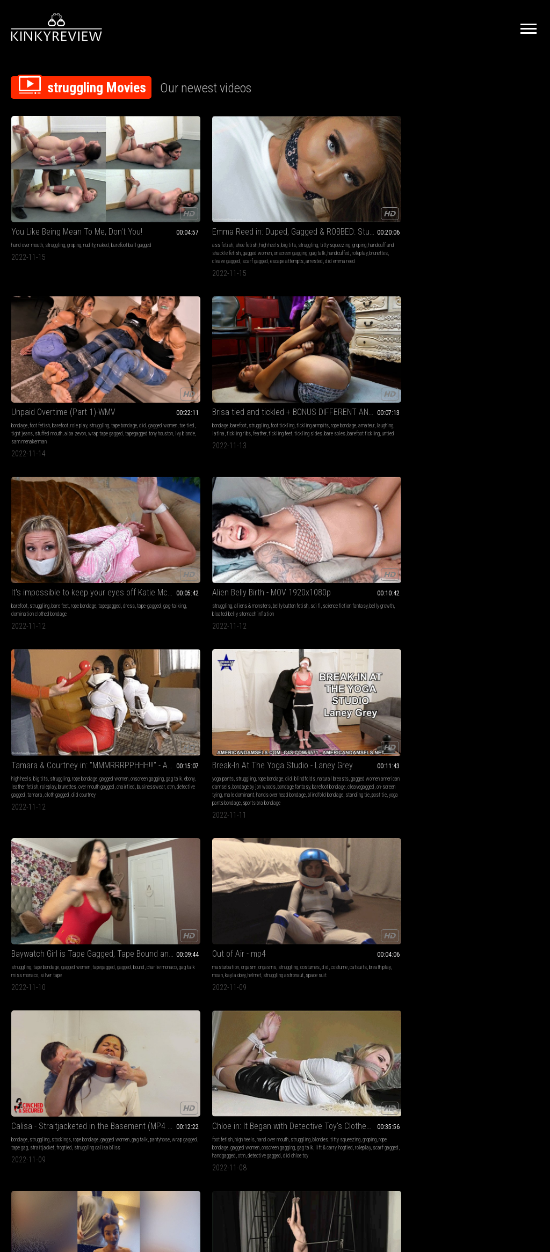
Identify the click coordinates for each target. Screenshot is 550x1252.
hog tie (467, 834)
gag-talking (519, 201)
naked (17, 201)
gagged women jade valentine (386, 513)
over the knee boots (366, 850)
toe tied (234, 209)
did (280, 201)
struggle (80, 682)
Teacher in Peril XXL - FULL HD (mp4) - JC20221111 (167, 948)
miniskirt (196, 970)
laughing (343, 209)
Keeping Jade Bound (370, 500)
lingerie (450, 513)
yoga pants (238, 345)
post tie (261, 393)
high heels (176, 193)
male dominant (303, 377)
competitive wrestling (464, 682)
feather (401, 209)
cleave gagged (154, 225)
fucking (126, 962)
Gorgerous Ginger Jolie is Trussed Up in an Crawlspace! (275, 804)
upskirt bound (24, 842)
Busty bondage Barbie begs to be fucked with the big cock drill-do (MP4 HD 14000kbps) (275, 652)
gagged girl (270, 682)
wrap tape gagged (244, 217)
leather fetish (145, 361)
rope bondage (381, 201)
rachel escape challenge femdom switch (167, 652)
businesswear (183, 369)
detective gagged (136, 377)
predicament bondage (50, 673)
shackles (280, 970)
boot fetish (380, 826)
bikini (418, 818)
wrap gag (281, 530)
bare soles (384, 217)
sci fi (30, 353)
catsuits (500, 353)
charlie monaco (404, 353)
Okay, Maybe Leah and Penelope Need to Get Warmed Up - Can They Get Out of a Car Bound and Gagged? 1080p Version (491, 500)
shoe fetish (153, 193)
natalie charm (401, 850)
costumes (452, 353)
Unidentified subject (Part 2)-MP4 (383, 652)
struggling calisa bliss (34, 538)
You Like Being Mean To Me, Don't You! (59, 179)
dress (473, 201)
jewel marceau (517, 690)
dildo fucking (274, 673)
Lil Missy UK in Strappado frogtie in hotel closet (59, 652)
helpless (301, 530)
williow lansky (300, 698)
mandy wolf (78, 994)
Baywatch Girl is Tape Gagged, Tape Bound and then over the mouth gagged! (383, 331)
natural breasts (265, 353)
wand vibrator (274, 690)
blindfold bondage (296, 385)
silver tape (383, 361)
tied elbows (295, 682)
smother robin (486, 690)
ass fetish (129, 193)
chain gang (295, 986)
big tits (196, 193)
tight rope (297, 538)
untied (358, 225)
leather (126, 970)
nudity (89, 193)
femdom (167, 665)
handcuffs (493, 818)
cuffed (141, 970)
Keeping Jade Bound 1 (373, 948)
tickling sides (358, 217)
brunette (235, 513)
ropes (167, 978)
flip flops (494, 530)
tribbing (495, 682)
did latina (275, 538)
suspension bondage (44, 994)
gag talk (144, 217)
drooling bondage (37, 698)
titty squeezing (156, 201)
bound (381, 353)
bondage (235, 193)
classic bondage (34, 970)
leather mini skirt (368, 690)
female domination (138, 665)
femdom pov (197, 673)
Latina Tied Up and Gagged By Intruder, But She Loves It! (275, 500)
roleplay (186, 217)
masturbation (456, 345)
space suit (453, 369)
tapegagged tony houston (288, 217)
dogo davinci (476, 842)
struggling (55, 193)
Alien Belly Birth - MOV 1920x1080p (59, 331)
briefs (482, 834)
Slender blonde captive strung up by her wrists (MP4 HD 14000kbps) (59, 948)
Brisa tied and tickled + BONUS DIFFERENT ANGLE (383, 179)
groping (74, 193)
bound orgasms (242, 682)
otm (202, 369)
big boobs (286, 522)
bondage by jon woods (288, 361)
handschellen (240, 986)
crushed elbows (242, 690)
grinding (513, 682)
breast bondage (366, 842)
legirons (297, 978)
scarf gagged (183, 225)
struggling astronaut (514, 361)
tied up (252, 673)
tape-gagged (493, 201)
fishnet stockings (70, 978)
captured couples (508, 842)
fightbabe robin (457, 690)
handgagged (147, 546)
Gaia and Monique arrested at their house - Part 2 (275, 948)
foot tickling (405, 193)
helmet (484, 361)
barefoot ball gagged (45, 201)
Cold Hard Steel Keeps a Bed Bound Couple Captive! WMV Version (491, 804)
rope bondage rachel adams (182, 682)
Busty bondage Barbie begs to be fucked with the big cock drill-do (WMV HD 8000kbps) (59, 804)
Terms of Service (241, 1132)
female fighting (457, 673)
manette (255, 978)
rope (66, 682)
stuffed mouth (281, 209)
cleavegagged (240, 377)
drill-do (235, 698)
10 (370, 1065)
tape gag (35, 530)
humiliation (489, 513)
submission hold (491, 673)
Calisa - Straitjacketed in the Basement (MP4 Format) (59, 500)
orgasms (497, 345)
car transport (365, 698)
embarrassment (458, 522)
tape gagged (398, 673)
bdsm (232, 665)
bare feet (491, 193)
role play (294, 193)
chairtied (157, 369)
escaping (144, 682)
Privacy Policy (314, 1132)
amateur (404, 201)
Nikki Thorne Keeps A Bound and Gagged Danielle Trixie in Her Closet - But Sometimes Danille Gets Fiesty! (167, 804)
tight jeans (255, 209)
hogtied (168, 538)
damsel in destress (70, 690)
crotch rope (357, 826)
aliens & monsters (51, 345)
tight (242, 538)
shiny (294, 673)
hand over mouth (27, 193)
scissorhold (522, 673)
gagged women (172, 209)
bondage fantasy (243, 369)
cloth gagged (184, 377)
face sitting (471, 665)
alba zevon (308, 209)
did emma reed (174, 233)
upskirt (308, 673)
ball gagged (301, 690)
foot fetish (255, 193)
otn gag (256, 538)
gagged (366, 353)
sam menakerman (260, 225)
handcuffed (166, 217)
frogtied (80, 530)
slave (125, 978)
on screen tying (67, 970)
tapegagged (454, 201)
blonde (17, 665)
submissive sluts (167, 970)
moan (448, 361)
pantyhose (71, 522)
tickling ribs (380, 209)
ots (391, 690)
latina (359, 209)
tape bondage (262, 201)
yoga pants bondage (290, 393)
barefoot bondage (278, 369)
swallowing (38, 665)
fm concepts (501, 834)
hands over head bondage (252, 385)
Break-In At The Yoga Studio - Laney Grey (275, 331)
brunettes (128, 225)
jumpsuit (300, 970)
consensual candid (55, 986)
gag (248, 530)
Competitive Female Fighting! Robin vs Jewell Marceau (491, 652)
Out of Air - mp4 (469, 331)
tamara (162, 377)
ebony (124, 361)
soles (251, 962)
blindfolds (237, 353)
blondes (149, 522)
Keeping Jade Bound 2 (481, 948)
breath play (522, 353)
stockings (61, 513)
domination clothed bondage (470, 209)
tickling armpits (351, 201)
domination (454, 530)
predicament (23, 690)
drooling (61, 665)
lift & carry (148, 538)
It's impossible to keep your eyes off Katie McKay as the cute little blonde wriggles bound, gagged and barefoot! (491, 179)
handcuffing (276, 978)
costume (481, 353)
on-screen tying (271, 377)
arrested (148, 233)
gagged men (464, 826)
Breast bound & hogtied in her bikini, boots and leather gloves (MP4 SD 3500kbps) (383, 804)
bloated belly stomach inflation (58, 361)
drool (43, 690)
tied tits (391, 842)
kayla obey (465, 361)
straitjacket (58, 530)
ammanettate (269, 986)
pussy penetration (244, 706)
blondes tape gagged (182, 834)
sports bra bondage (246, 401)
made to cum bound (264, 698)
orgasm (479, 345)
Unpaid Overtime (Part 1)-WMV (275, 179)
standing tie (239, 393)
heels (275, 834)
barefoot (276, 193)
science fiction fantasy (60, 353)
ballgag (176, 673)
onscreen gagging (167, 353)
